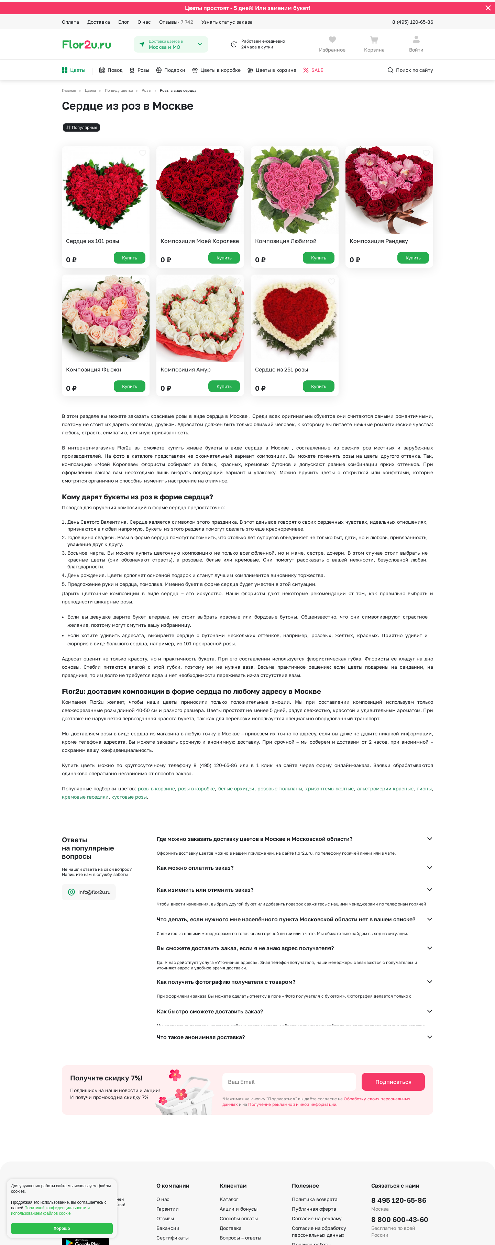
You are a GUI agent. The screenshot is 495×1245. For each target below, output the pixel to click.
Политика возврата (315, 1098)
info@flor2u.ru (88, 890)
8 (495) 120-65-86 (412, 20)
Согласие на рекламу (317, 1117)
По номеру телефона (316, 1179)
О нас (144, 20)
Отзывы (176, 19)
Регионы (302, 1198)
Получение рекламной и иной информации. (293, 1003)
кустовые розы (129, 795)
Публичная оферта (314, 1108)
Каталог (229, 1098)
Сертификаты (172, 1137)
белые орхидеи (236, 787)
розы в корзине (156, 787)
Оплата (70, 20)
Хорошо (62, 1228)
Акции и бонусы (238, 1108)
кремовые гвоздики (85, 795)
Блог (123, 20)
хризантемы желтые (329, 787)
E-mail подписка (310, 1160)
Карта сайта (306, 1189)
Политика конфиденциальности (400, 1234)
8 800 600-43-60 (399, 1118)
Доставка (98, 20)
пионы (424, 787)
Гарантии (167, 1108)
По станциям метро (315, 1169)
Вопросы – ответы (240, 1137)
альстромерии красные (385, 787)
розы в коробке (196, 787)
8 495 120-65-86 (398, 1099)
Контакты (167, 1156)
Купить (129, 255)
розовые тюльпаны (279, 787)
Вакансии (167, 1127)
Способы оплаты (239, 1117)
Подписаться (393, 980)
